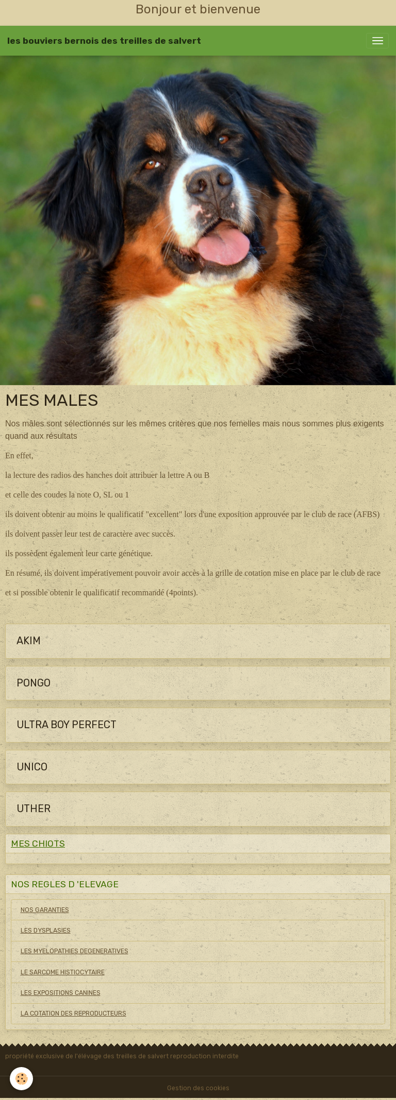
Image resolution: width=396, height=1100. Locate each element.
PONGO (33, 683)
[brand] (104, 40)
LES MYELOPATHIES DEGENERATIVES (74, 951)
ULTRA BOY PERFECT (66, 725)
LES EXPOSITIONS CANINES (61, 992)
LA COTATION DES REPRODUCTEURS (73, 1013)
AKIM (28, 641)
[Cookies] (22, 1078)
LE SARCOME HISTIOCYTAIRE (63, 972)
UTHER (33, 809)
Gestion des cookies (198, 1088)
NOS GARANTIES (45, 910)
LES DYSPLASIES (46, 930)
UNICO (31, 767)
